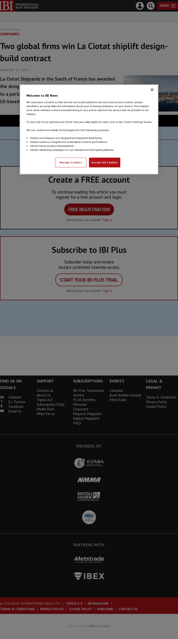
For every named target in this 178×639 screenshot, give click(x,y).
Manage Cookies (71, 162)
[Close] (152, 90)
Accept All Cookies (105, 162)
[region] (89, 129)
